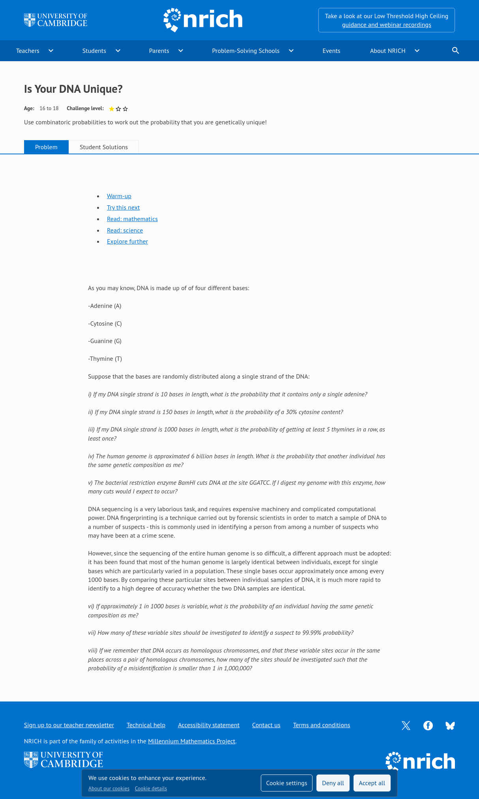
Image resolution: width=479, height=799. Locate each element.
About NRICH (388, 50)
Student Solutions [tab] (104, 147)
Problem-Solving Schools (246, 50)
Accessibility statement (209, 725)
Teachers (27, 50)
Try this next (123, 207)
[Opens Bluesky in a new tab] (450, 725)
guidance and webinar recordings (386, 24)
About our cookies (108, 788)
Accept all (372, 783)
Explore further (127, 241)
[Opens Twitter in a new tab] (406, 725)
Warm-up (119, 196)
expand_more (51, 50)
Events (331, 50)
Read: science (125, 230)
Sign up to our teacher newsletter (69, 725)
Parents (159, 50)
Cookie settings (286, 783)
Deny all (333, 783)
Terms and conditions (321, 725)
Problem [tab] (46, 147)
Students (94, 50)
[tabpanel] (239, 420)
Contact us (266, 725)
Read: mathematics (132, 219)
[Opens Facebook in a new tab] (428, 725)
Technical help (146, 725)
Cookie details (151, 788)
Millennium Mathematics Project (191, 741)
